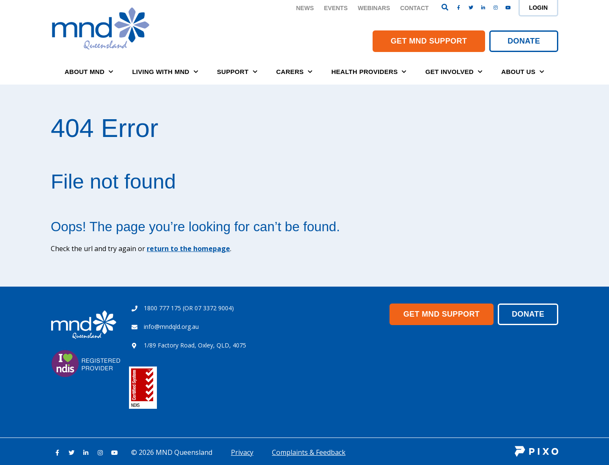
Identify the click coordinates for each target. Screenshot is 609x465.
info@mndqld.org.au (171, 327)
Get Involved (454, 71)
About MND (89, 71)
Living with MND (165, 71)
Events (336, 8)
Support (237, 71)
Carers (294, 71)
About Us (522, 71)
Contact (414, 8)
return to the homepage (188, 248)
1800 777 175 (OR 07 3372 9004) (189, 308)
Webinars (374, 8)
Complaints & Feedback (309, 452)
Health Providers (368, 71)
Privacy (242, 452)
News (305, 8)
